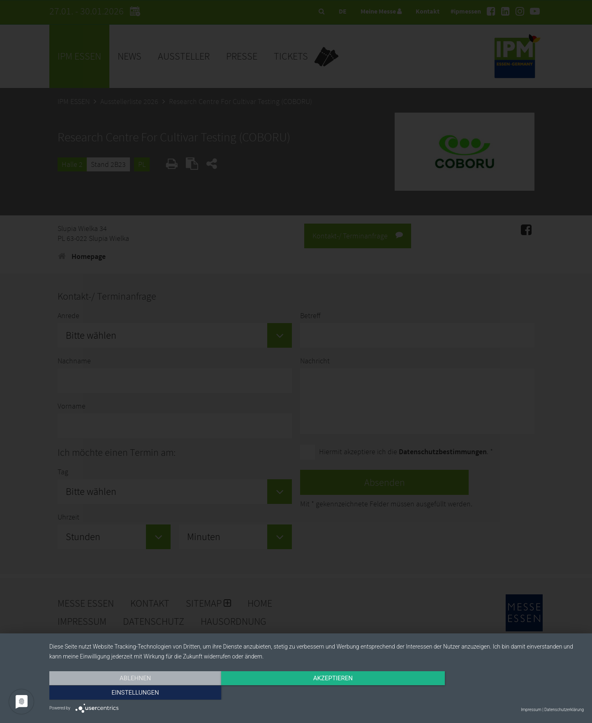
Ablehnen (129, 693)
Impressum (531, 709)
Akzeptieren (316, 693)
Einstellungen (503, 693)
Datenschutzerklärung (564, 709)
